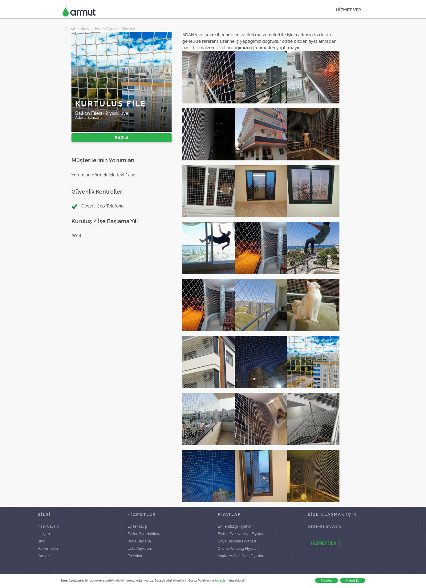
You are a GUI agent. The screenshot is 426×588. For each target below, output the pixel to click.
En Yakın (135, 556)
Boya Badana (139, 541)
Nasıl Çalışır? (48, 526)
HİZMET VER (348, 9)
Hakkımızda (48, 548)
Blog (41, 541)
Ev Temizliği (138, 526)
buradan (221, 580)
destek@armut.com (324, 526)
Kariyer (44, 556)
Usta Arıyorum (140, 548)
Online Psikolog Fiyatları (238, 548)
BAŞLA (121, 137)
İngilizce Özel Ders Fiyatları (241, 556)
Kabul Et (352, 580)
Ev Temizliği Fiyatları (235, 526)
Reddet (326, 580)
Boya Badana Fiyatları (237, 541)
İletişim (44, 534)
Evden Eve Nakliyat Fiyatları (242, 534)
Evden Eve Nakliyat (144, 534)
